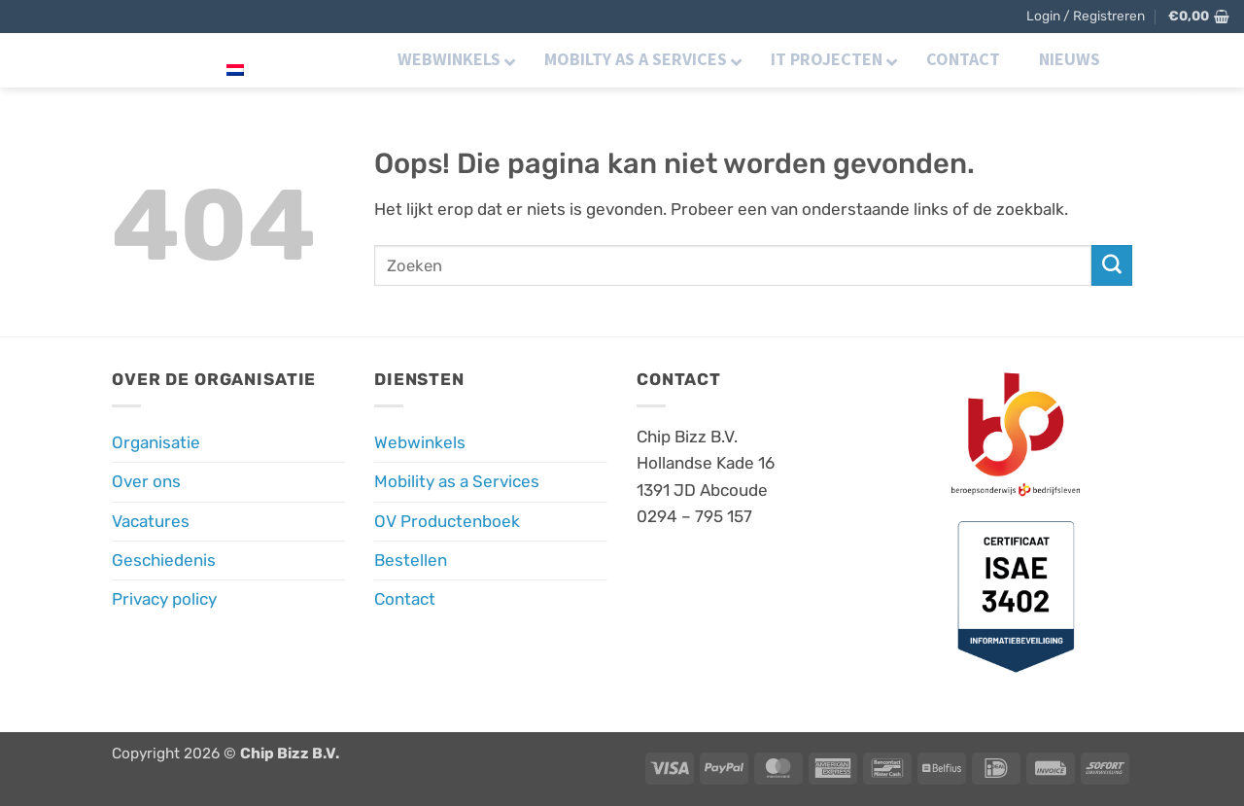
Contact (404, 599)
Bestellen (410, 560)
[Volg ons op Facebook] (1148, 58)
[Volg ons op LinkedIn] (1202, 58)
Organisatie (156, 442)
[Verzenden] (1111, 265)
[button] (1085, 16)
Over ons (146, 481)
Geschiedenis (164, 560)
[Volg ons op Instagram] (1175, 58)
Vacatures (151, 521)
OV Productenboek (447, 521)
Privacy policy (164, 599)
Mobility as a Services (456, 481)
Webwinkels (420, 442)
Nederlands (283, 59)
